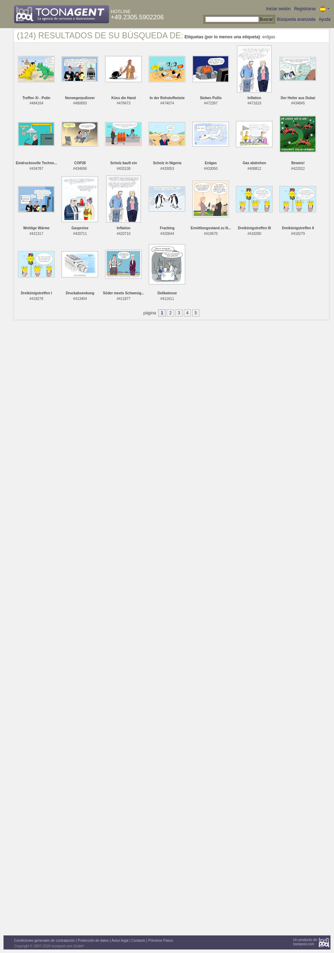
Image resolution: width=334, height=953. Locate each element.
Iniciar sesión (278, 8)
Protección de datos (93, 940)
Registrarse (304, 8)
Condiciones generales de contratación (44, 940)
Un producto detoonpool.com (305, 942)
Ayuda (324, 19)
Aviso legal (119, 940)
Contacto (138, 940)
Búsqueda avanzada (296, 19)
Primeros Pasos (160, 940)
